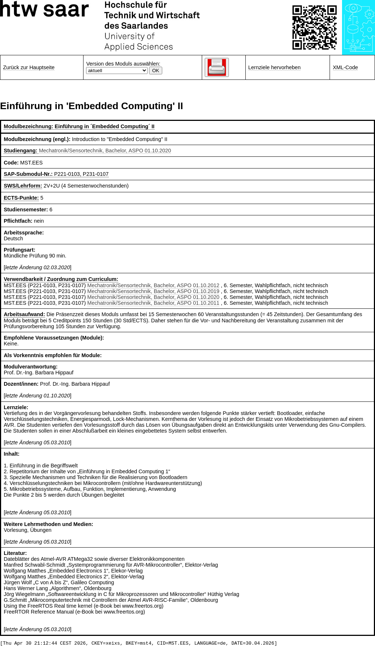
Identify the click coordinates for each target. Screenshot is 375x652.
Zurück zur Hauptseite (29, 67)
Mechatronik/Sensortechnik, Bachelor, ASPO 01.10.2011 (153, 303)
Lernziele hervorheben (274, 67)
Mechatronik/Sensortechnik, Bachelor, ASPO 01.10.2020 (105, 150)
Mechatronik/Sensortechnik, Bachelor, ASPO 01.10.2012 (153, 285)
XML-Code (345, 67)
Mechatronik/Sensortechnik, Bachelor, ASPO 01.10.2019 (153, 291)
